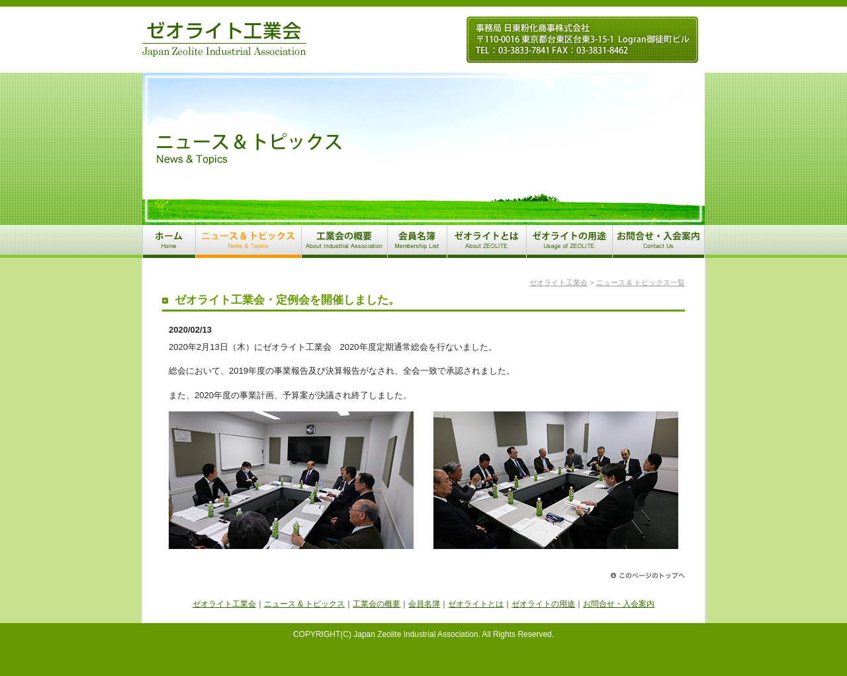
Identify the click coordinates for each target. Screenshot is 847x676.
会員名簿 (417, 241)
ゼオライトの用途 (569, 241)
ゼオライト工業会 (224, 39)
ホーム (168, 241)
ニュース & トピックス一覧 (640, 282)
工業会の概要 (344, 241)
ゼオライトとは (486, 241)
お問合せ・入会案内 (658, 241)
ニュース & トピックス (248, 241)
